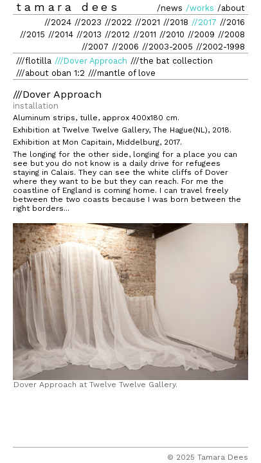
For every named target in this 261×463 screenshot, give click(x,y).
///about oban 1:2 (50, 73)
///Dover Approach (91, 61)
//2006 (125, 46)
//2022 (118, 22)
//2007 (95, 46)
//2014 (60, 34)
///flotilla (33, 61)
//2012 (117, 34)
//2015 (32, 34)
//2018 (175, 22)
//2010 (171, 34)
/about (231, 8)
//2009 (201, 34)
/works (200, 8)
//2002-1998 (220, 46)
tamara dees (68, 7)
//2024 (57, 22)
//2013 (89, 34)
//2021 (147, 22)
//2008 (231, 34)
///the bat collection (171, 61)
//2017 (204, 22)
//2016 (232, 22)
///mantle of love (122, 73)
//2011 (144, 34)
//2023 (88, 22)
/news (170, 8)
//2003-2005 (167, 46)
